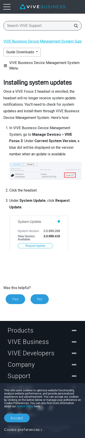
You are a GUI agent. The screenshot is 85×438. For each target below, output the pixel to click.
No (39, 299)
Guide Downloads (20, 52)
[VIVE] (42, 6)
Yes (15, 299)
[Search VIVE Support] (74, 25)
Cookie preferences (22, 429)
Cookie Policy (25, 406)
